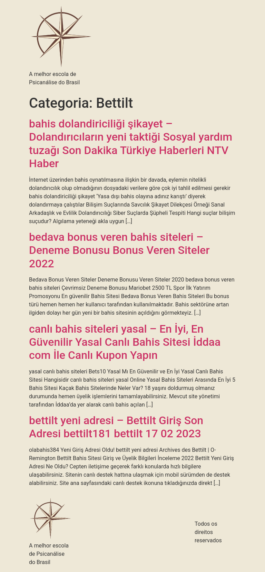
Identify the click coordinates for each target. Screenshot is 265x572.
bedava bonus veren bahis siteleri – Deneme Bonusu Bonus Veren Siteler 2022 (119, 250)
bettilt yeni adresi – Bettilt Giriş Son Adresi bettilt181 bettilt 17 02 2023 (116, 427)
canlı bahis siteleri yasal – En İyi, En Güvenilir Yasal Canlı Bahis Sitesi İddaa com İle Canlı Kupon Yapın (124, 342)
